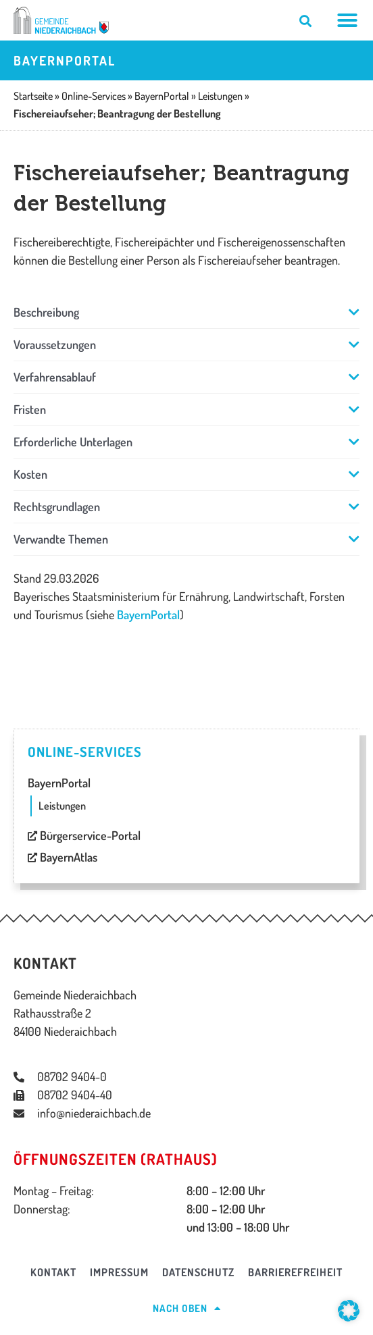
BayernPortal (148, 614)
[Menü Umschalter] (347, 20)
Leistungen (62, 805)
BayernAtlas (62, 856)
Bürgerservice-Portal (84, 835)
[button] (186, 312)
